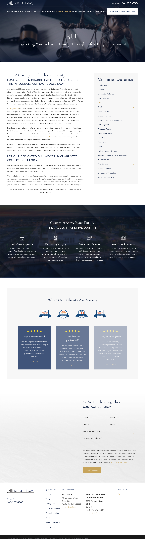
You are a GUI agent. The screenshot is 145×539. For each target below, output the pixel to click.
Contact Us (50, 527)
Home (48, 494)
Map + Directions (69, 507)
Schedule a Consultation (122, 11)
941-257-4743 (130, 3)
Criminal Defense (53, 508)
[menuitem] (116, 85)
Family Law (50, 504)
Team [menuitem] (16, 11)
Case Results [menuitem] (100, 11)
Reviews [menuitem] (90, 11)
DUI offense (49, 137)
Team (48, 499)
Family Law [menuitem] (36, 11)
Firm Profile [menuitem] (25, 11)
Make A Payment (53, 522)
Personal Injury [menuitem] (48, 11)
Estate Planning (52, 513)
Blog (48, 518)
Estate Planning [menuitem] (78, 11)
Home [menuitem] (10, 11)
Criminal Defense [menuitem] (63, 11)
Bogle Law (14, 108)
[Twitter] (119, 494)
